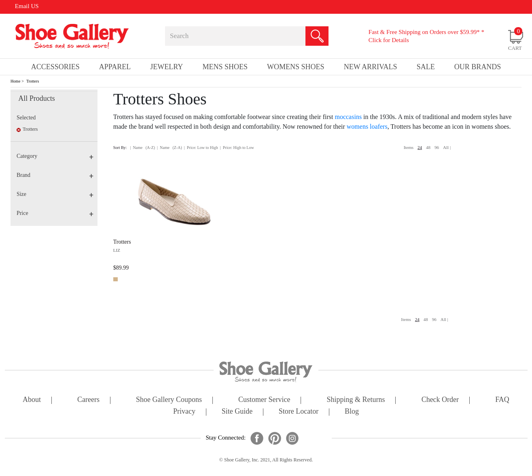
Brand (55, 175)
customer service (264, 400)
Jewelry (166, 67)
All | (447, 147)
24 (420, 147)
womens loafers (367, 126)
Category (55, 156)
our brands (477, 67)
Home (15, 81)
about (32, 400)
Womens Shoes (295, 67)
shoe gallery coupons (169, 400)
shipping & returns (356, 400)
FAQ (502, 400)
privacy (184, 411)
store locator (298, 411)
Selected (26, 118)
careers (88, 400)
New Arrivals (370, 67)
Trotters (32, 81)
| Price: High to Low (237, 147)
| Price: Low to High (201, 147)
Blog (352, 411)
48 (428, 147)
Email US (27, 6)
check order (440, 400)
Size (55, 194)
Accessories (55, 67)
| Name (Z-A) (169, 147)
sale (426, 67)
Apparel (115, 67)
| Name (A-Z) (142, 147)
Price (55, 213)
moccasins (348, 116)
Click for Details (389, 40)
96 (437, 147)
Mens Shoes (225, 67)
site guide (237, 411)
